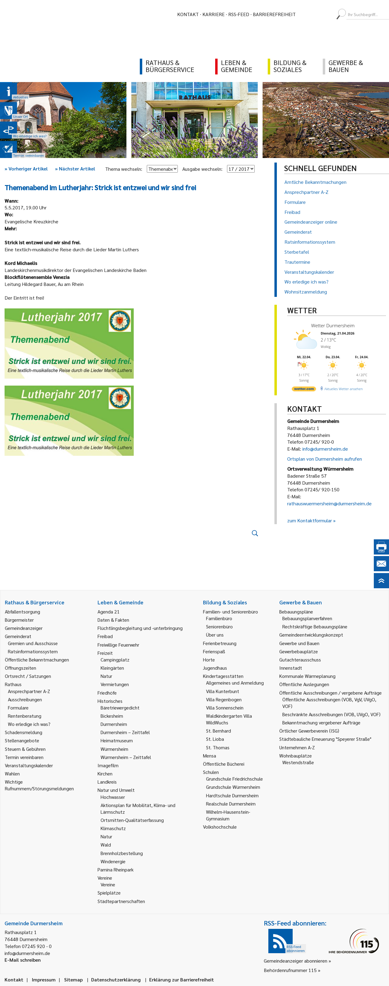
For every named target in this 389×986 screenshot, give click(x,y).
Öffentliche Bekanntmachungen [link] (37, 659)
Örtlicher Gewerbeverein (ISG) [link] (309, 730)
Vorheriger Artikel (26, 168)
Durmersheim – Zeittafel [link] (125, 732)
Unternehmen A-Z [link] (297, 747)
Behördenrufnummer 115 (290, 970)
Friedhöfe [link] (107, 692)
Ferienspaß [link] (214, 651)
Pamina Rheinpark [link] (115, 869)
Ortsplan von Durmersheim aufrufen (324, 458)
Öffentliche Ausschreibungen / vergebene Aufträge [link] (330, 692)
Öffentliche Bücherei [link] (223, 764)
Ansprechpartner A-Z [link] (29, 691)
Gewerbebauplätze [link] (298, 651)
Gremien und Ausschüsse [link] (33, 643)
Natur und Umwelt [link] (116, 790)
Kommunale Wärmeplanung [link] (307, 676)
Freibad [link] (105, 636)
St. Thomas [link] (217, 747)
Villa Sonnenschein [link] (224, 707)
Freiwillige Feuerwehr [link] (118, 644)
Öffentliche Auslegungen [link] (304, 684)
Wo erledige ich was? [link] (29, 724)
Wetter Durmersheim (333, 325)
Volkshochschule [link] (220, 826)
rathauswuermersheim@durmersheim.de (329, 503)
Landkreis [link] (107, 781)
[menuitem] (306, 14)
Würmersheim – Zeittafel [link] (126, 757)
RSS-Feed (238, 14)
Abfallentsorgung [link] (22, 611)
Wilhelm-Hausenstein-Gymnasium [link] (228, 815)
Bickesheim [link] (112, 716)
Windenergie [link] (113, 861)
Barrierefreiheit (274, 14)
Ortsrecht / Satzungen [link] (28, 676)
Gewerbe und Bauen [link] (299, 643)
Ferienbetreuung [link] (219, 643)
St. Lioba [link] (215, 739)
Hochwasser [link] (113, 797)
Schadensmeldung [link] (23, 732)
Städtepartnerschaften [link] (121, 901)
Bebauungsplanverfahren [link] (307, 618)
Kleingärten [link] (112, 668)
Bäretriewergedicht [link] (120, 707)
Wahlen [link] (12, 773)
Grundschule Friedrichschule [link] (234, 778)
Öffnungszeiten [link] (20, 668)
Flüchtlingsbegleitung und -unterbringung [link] (140, 628)
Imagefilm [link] (108, 765)
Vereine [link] (108, 884)
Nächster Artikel (75, 168)
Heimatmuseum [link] (117, 740)
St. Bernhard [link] (218, 730)
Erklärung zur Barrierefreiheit (181, 979)
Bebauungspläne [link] (296, 611)
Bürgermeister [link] (19, 620)
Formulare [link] (18, 707)
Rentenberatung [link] (24, 716)
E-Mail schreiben (23, 960)
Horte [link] (209, 659)
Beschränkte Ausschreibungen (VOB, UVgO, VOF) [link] (331, 714)
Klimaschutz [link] (113, 828)
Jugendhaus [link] (215, 668)
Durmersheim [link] (114, 724)
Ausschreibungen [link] (25, 699)
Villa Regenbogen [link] (224, 699)
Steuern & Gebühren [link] (25, 749)
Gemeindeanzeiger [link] (24, 628)
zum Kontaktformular (309, 520)
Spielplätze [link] (109, 892)
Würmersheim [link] (114, 749)
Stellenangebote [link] (22, 740)
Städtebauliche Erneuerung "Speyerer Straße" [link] (325, 739)
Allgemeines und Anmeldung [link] (235, 682)
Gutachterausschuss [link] (300, 659)
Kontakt (188, 14)
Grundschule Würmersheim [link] (233, 787)
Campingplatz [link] (115, 659)
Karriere (213, 14)
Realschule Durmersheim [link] (231, 803)
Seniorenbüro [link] (219, 626)
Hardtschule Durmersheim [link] (232, 795)
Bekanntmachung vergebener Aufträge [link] (321, 722)
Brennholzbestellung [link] (122, 853)
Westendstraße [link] (298, 762)
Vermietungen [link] (115, 684)
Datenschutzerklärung (116, 979)
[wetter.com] (304, 390)
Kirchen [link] (105, 773)
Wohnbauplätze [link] (295, 755)
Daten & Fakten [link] (113, 620)
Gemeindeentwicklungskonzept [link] (311, 634)
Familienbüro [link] (219, 618)
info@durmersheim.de (325, 448)
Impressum (44, 979)
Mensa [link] (209, 755)
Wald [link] (106, 844)
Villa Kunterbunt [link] (222, 691)
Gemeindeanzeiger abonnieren (295, 960)
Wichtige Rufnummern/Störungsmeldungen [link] (39, 785)
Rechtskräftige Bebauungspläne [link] (314, 626)
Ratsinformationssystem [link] (33, 651)
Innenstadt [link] (290, 668)
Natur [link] (106, 676)
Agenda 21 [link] (109, 611)
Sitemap (73, 979)
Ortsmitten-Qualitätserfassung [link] (132, 820)
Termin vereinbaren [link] (24, 757)
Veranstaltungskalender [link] (29, 765)
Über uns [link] (215, 634)
